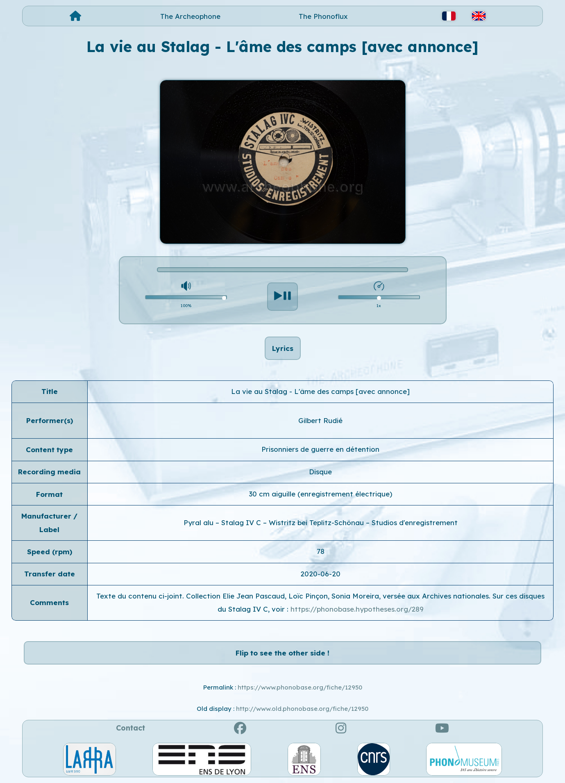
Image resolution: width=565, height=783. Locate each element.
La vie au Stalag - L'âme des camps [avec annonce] (320, 391)
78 (320, 551)
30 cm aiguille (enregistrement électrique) (320, 493)
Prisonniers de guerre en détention (320, 449)
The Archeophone (190, 16)
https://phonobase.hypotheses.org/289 (357, 609)
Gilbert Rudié (320, 420)
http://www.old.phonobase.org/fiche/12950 (302, 708)
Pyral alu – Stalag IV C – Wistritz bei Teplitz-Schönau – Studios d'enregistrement (321, 522)
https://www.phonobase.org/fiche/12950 (300, 687)
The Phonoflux (323, 16)
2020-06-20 (320, 573)
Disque (320, 471)
